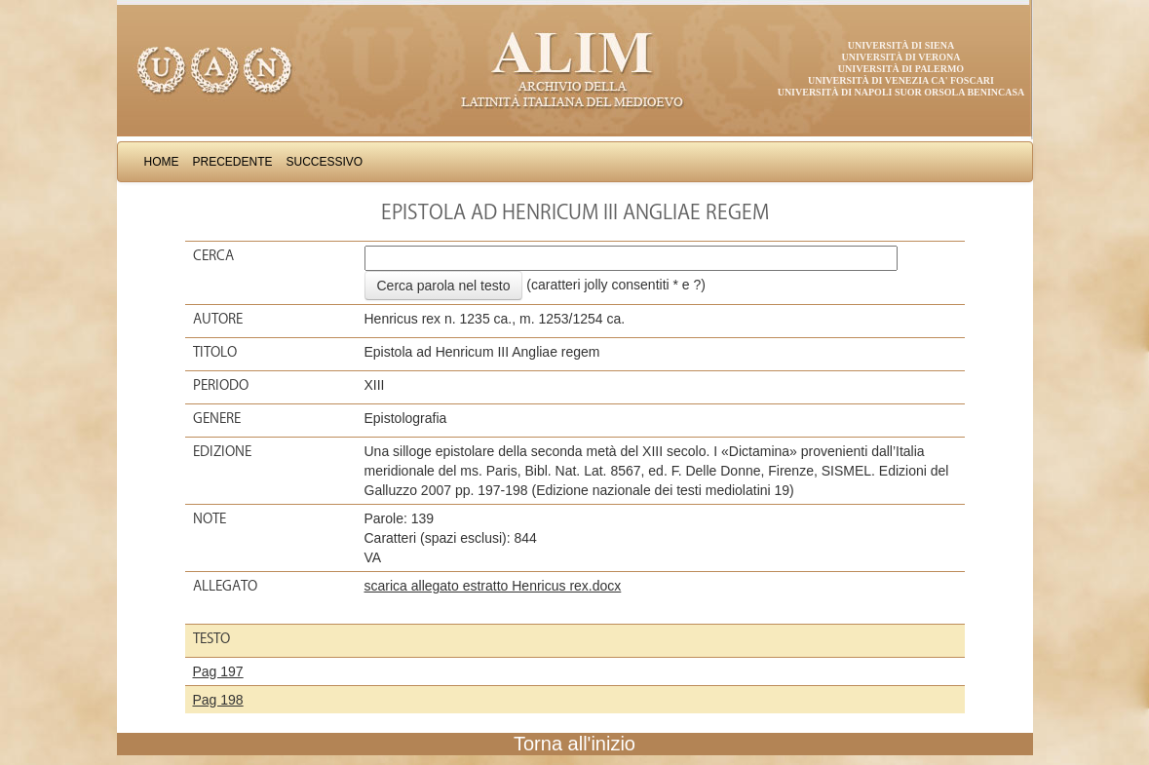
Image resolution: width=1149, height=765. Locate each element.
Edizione (222, 451)
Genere (217, 418)
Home (161, 162)
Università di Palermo (901, 68)
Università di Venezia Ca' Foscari (901, 80)
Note (209, 518)
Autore (218, 318)
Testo (211, 638)
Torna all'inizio (574, 743)
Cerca (213, 255)
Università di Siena (901, 45)
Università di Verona (900, 57)
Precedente (233, 162)
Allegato (225, 586)
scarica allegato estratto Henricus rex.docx (493, 585)
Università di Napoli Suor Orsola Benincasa (901, 92)
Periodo (221, 385)
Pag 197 (218, 671)
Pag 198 (218, 700)
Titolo (215, 352)
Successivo (325, 162)
